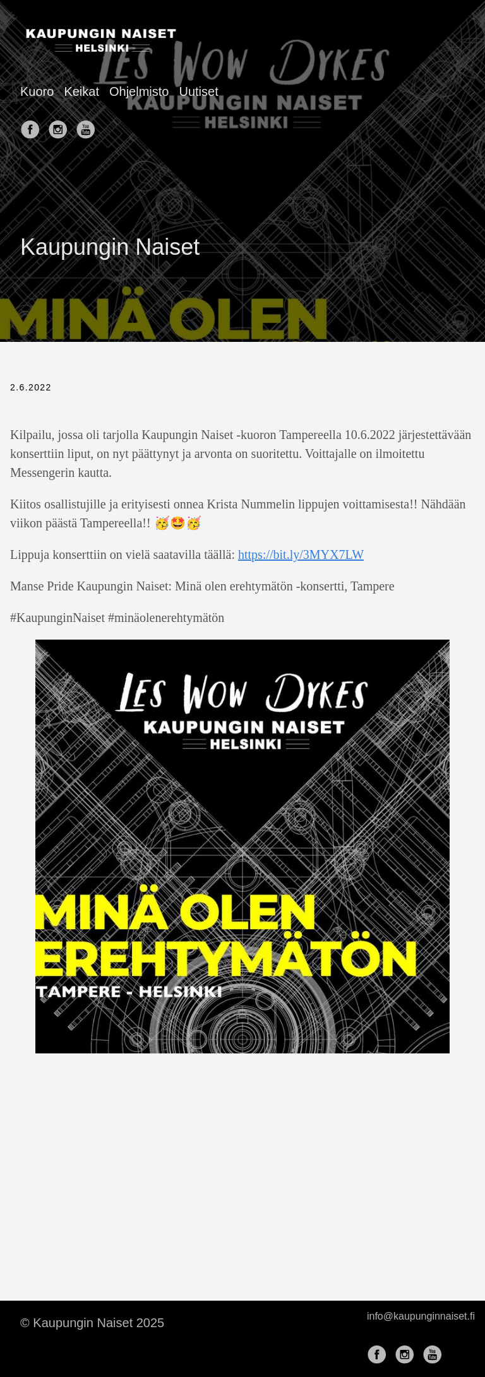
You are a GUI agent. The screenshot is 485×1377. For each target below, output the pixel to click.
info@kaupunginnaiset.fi (421, 1316)
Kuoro (37, 91)
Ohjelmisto (139, 91)
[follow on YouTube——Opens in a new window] (88, 125)
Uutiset (198, 91)
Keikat (81, 91)
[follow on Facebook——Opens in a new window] (32, 125)
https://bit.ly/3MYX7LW (301, 554)
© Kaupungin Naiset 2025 (92, 1323)
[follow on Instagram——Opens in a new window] (60, 125)
